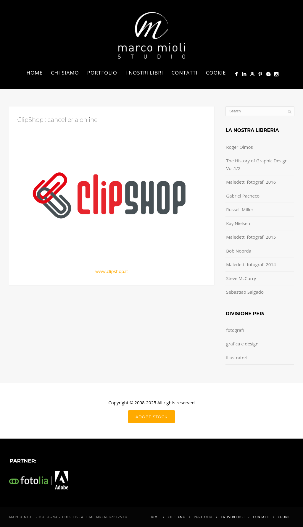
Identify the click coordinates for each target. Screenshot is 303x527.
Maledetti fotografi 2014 (251, 264)
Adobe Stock (151, 416)
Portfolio (102, 72)
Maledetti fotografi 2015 (251, 237)
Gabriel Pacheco (243, 196)
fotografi (235, 330)
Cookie (216, 72)
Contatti (184, 72)
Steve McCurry (241, 278)
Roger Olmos (239, 147)
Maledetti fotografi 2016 (251, 182)
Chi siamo (65, 72)
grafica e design (242, 344)
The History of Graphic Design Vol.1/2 (257, 164)
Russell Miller (239, 209)
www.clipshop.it (111, 271)
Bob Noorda (238, 251)
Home (35, 72)
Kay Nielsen (238, 223)
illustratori (236, 358)
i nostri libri (144, 72)
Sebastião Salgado (245, 292)
